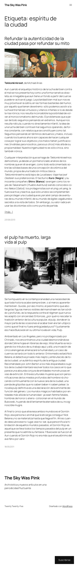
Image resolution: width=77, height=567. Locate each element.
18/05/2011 (9, 446)
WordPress (67, 506)
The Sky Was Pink (16, 5)
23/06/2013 (10, 219)
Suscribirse (64, 560)
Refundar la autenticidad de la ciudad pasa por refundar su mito (37, 41)
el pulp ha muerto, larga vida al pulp (28, 239)
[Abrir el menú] (70, 5)
